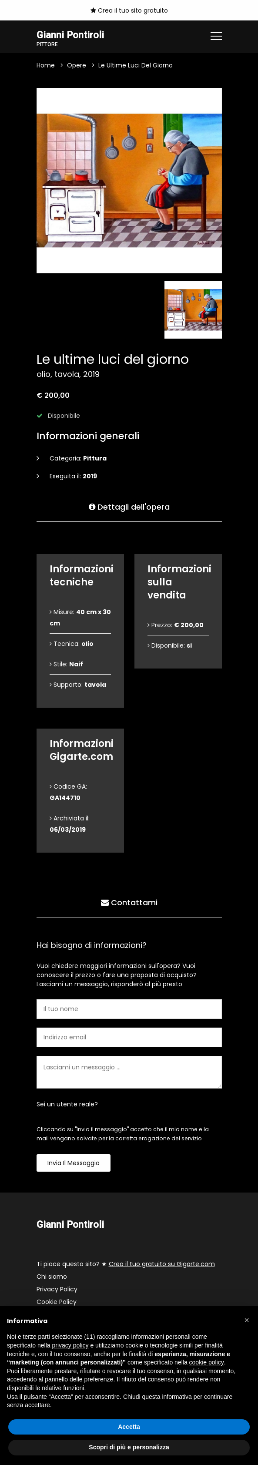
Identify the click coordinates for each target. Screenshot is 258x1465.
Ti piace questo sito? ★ (126, 1264)
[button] (247, 1320)
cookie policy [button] (206, 1362)
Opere (76, 65)
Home (46, 65)
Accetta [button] (129, 1426)
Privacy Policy (57, 1289)
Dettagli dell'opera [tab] (129, 506)
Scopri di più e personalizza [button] (129, 1447)
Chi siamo (52, 1276)
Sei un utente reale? (67, 1104)
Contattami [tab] (129, 902)
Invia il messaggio (73, 1163)
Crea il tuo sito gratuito (129, 10)
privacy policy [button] (70, 1345)
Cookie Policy (57, 1301)
